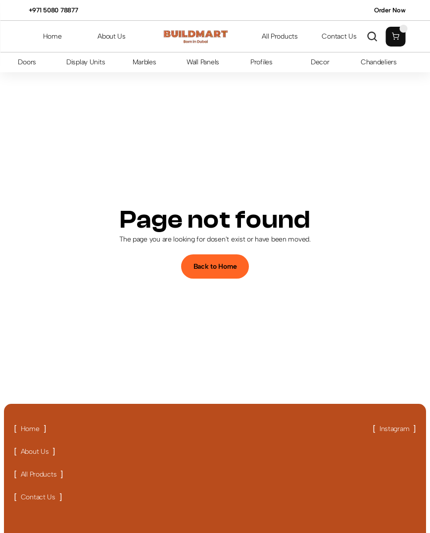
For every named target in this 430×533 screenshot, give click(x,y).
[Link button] (30, 429)
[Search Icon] (372, 37)
